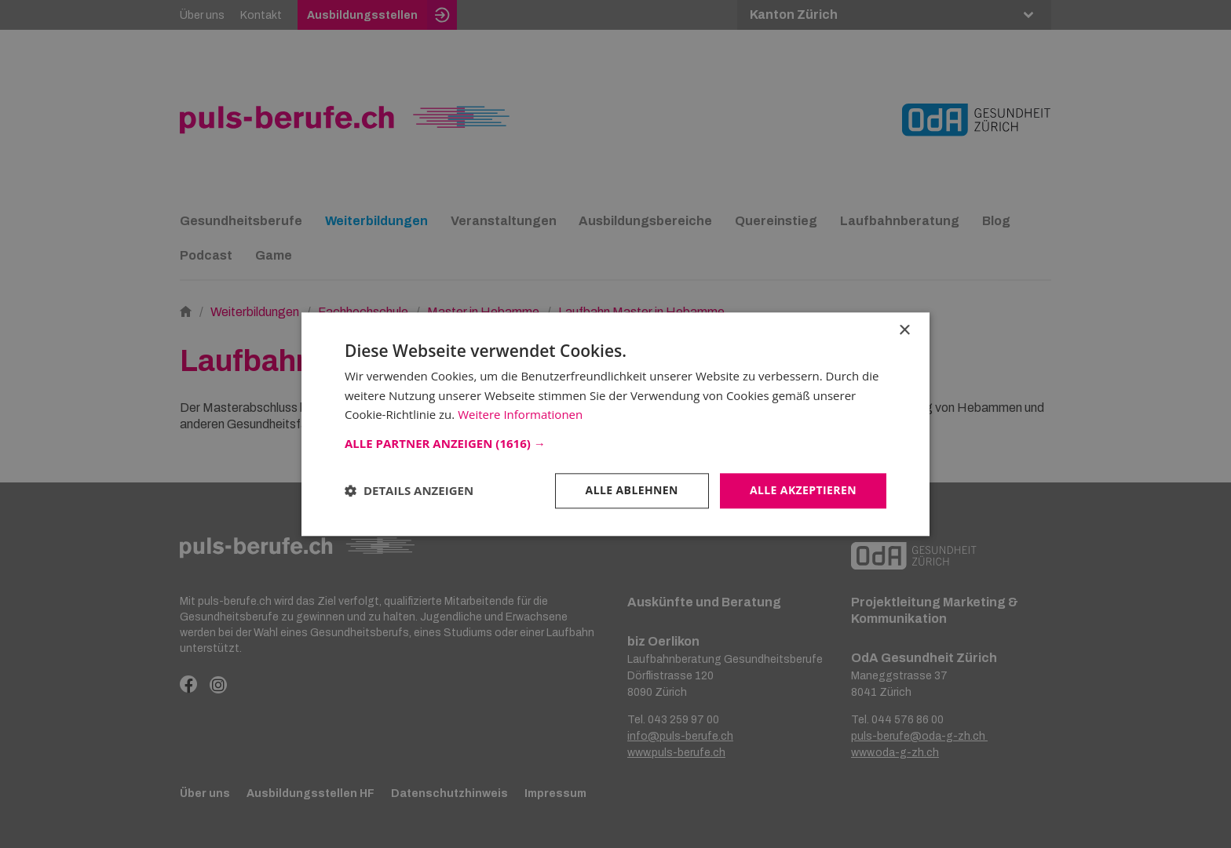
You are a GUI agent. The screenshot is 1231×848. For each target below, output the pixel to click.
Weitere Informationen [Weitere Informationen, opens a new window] (520, 415)
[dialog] (615, 424)
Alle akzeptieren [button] (803, 489)
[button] (615, 443)
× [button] (904, 331)
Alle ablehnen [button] (632, 489)
